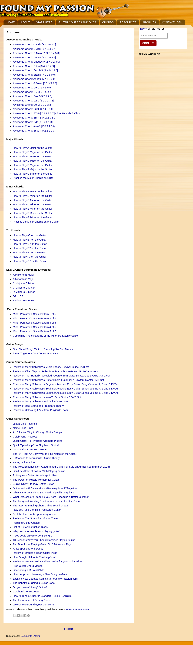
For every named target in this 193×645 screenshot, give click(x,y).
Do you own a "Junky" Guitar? (30, 587)
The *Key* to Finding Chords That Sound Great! (40, 505)
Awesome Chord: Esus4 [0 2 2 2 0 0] (34, 130)
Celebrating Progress (25, 436)
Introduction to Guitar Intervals (30, 449)
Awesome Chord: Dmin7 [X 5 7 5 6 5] (34, 57)
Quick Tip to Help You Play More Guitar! (36, 445)
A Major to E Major (23, 274)
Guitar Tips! (152, 29)
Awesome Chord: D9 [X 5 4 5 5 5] (32, 87)
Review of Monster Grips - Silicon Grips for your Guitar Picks (48, 561)
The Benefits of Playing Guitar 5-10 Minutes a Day (42, 544)
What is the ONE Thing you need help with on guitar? (43, 492)
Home (68, 629)
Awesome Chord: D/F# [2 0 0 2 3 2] (33, 100)
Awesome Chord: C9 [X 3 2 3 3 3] (32, 104)
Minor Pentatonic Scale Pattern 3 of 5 (34, 322)
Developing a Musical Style (28, 570)
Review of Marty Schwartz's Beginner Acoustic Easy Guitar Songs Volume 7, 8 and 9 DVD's (65, 384)
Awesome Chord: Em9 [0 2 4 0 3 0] (33, 109)
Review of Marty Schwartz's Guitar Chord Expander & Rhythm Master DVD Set (58, 380)
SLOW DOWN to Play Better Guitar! (33, 484)
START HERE (44, 22)
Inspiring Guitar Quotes (26, 522)
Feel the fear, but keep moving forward (35, 514)
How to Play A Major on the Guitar (32, 147)
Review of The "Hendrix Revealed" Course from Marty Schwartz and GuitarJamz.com (62, 375)
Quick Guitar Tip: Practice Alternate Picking (37, 440)
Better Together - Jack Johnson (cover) (35, 353)
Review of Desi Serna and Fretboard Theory (38, 405)
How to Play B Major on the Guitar (32, 152)
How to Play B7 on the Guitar (29, 239)
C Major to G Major (24, 287)
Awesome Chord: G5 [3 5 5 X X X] (32, 92)
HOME (11, 22)
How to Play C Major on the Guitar (32, 156)
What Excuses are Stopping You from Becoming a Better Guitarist (51, 497)
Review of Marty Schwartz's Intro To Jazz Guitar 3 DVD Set (47, 397)
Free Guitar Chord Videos (27, 565)
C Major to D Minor (24, 283)
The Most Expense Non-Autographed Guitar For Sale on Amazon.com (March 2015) (61, 466)
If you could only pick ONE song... (32, 535)
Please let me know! (77, 609)
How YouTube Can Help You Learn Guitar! (37, 509)
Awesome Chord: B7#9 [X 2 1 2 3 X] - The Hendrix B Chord (47, 113)
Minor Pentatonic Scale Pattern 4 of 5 (34, 327)
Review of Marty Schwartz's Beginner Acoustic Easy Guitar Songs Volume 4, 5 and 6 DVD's (65, 388)
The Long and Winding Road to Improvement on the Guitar (47, 501)
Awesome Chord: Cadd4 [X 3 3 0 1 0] (34, 44)
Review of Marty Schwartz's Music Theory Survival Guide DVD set (51, 367)
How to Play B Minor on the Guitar (32, 195)
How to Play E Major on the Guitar (32, 165)
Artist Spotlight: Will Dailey (28, 548)
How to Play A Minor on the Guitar (32, 191)
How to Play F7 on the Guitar (29, 256)
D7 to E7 (18, 296)
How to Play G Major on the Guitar (32, 173)
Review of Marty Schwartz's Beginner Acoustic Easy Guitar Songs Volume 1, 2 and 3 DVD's (65, 392)
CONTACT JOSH (172, 22)
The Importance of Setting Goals (31, 600)
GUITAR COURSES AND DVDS (77, 22)
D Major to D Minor (24, 291)
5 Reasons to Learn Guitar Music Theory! (36, 458)
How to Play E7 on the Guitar (29, 252)
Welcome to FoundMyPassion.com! (33, 604)
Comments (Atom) (30, 636)
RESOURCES (128, 22)
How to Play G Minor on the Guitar (32, 217)
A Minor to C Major (23, 279)
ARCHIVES (149, 22)
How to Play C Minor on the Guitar (32, 200)
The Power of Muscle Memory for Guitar (36, 479)
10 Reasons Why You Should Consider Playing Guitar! (44, 540)
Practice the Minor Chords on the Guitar (36, 221)
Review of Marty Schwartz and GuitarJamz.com (40, 401)
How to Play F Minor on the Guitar (32, 213)
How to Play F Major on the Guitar (32, 169)
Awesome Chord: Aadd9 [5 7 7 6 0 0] (34, 79)
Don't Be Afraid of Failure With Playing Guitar (39, 471)
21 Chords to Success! (26, 591)
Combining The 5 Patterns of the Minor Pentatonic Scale (45, 335)
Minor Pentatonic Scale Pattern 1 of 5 (34, 314)
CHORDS (108, 22)
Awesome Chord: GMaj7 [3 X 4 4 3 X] (34, 48)
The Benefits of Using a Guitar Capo (34, 583)
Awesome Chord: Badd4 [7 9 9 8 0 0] (34, 74)
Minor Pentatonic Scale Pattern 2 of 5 (34, 318)
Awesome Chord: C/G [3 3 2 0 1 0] (33, 122)
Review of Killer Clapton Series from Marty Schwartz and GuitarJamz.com (55, 371)
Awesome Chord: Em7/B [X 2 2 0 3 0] (34, 117)
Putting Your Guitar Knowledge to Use (34, 475)
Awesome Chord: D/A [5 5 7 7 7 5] (32, 96)
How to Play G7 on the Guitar (30, 261)
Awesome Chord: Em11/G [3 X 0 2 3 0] (35, 70)
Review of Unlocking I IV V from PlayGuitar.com (40, 410)
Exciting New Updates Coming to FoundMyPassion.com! (45, 578)
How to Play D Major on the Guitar (32, 160)
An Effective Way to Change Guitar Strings (37, 432)
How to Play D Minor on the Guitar (32, 204)
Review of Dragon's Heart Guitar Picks (35, 552)
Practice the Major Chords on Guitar (33, 178)
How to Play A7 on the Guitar (29, 235)
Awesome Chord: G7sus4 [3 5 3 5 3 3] (35, 83)
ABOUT (25, 22)
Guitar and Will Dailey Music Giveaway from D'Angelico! (45, 488)
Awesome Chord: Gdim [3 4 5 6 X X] (34, 66)
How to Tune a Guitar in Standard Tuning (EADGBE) (43, 596)
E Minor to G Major (24, 300)
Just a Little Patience (25, 423)
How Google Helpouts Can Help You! (34, 557)
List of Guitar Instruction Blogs (30, 527)
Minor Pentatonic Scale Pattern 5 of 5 (34, 331)
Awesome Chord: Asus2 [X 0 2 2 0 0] (34, 126)
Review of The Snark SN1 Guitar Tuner (35, 518)
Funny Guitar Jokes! (24, 462)
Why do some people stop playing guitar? (37, 531)
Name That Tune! (23, 428)
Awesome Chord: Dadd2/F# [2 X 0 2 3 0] (36, 61)
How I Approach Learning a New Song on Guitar (40, 574)
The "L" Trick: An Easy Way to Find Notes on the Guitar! (45, 453)
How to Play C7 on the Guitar (29, 243)
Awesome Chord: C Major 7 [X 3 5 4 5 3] (36, 53)
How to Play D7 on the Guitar (29, 248)
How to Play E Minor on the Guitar (32, 208)
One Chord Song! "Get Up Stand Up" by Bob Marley (43, 349)
